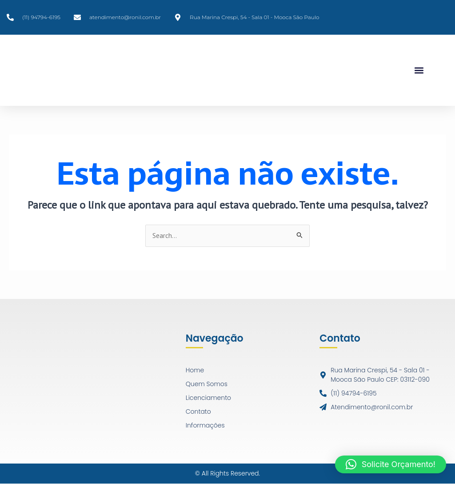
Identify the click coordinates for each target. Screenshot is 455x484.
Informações (205, 425)
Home (195, 370)
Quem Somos (207, 384)
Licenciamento (208, 398)
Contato (198, 411)
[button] (418, 70)
